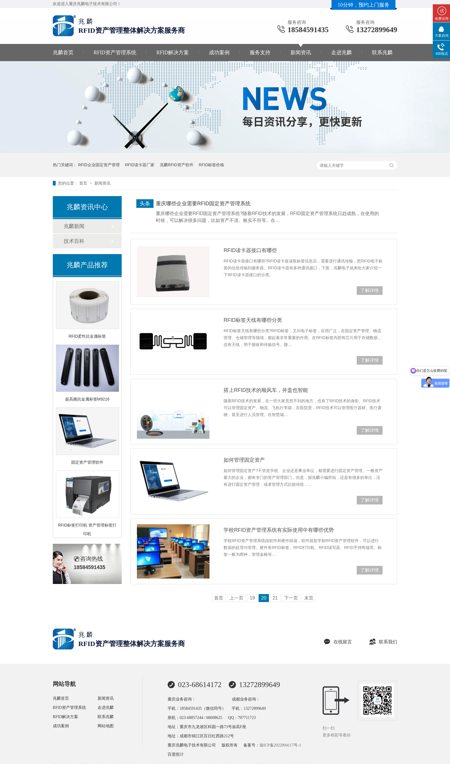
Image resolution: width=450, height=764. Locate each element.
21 (275, 597)
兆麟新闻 (74, 226)
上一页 (236, 597)
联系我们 (383, 641)
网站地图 (106, 726)
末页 (308, 597)
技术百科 (74, 241)
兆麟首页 (63, 52)
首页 (83, 183)
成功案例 (219, 52)
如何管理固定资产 (244, 460)
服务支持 (260, 52)
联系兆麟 (382, 52)
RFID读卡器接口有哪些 (250, 250)
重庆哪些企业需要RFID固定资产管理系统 (203, 203)
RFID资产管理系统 (115, 52)
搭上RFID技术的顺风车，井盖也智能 (266, 390)
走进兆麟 (341, 52)
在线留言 (338, 641)
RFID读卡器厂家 (139, 165)
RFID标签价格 (211, 165)
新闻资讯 (300, 52)
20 (263, 597)
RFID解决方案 (172, 52)
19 (252, 597)
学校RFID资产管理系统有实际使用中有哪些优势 (279, 530)
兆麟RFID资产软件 (176, 165)
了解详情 (369, 290)
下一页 (291, 597)
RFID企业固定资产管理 (99, 165)
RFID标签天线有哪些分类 (253, 320)
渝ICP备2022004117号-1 (280, 745)
